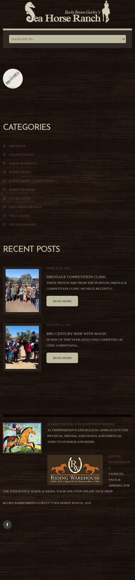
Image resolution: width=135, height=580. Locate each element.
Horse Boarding (23, 163)
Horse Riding (20, 172)
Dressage (17, 146)
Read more (62, 301)
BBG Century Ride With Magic (76, 333)
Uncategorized (22, 224)
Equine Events (21, 154)
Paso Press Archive (25, 207)
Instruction (19, 198)
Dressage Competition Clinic (76, 277)
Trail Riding (19, 216)
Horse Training (22, 189)
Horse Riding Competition (31, 181)
